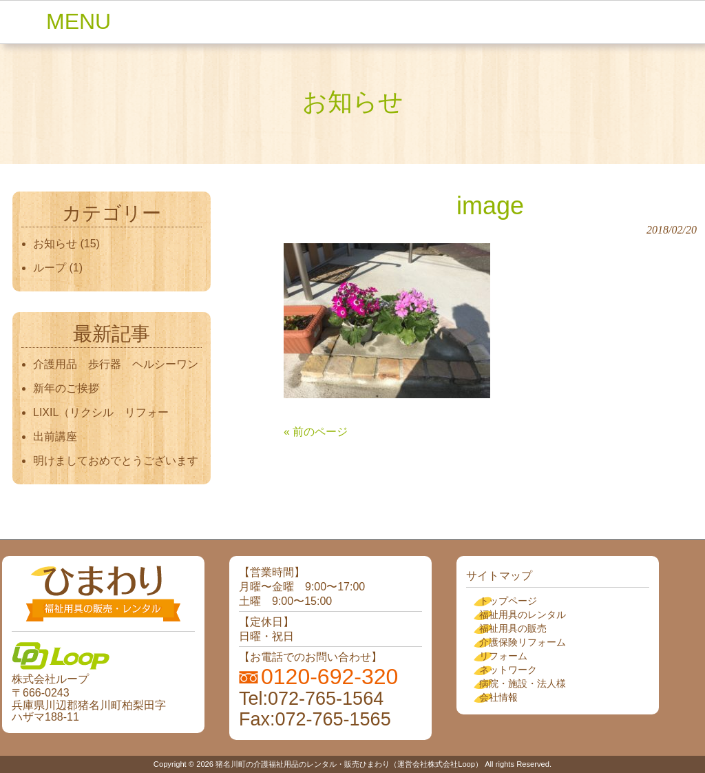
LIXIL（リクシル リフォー (101, 412)
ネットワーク (508, 669)
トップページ (508, 600)
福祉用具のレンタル (522, 614)
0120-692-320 (329, 676)
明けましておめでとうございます (115, 460)
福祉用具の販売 (513, 628)
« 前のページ (316, 431)
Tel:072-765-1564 (311, 698)
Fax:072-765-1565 (315, 719)
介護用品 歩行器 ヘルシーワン (115, 364)
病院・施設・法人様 (522, 683)
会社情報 (498, 697)
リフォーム (503, 655)
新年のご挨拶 (71, 388)
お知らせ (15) (66, 243)
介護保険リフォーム (522, 642)
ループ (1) (58, 268)
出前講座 (55, 436)
